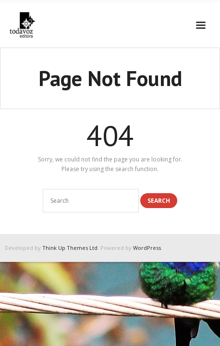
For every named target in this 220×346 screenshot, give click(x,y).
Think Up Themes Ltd (70, 247)
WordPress (147, 247)
